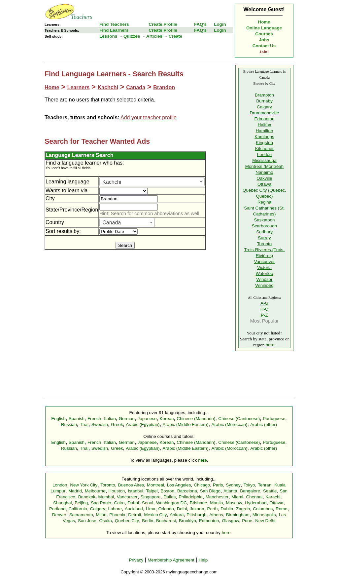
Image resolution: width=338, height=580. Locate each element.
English (58, 418)
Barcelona (187, 490)
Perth (212, 508)
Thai (84, 424)
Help (203, 560)
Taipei (152, 490)
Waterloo (264, 273)
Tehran (264, 485)
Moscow (234, 502)
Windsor (264, 279)
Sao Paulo (101, 502)
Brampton (264, 95)
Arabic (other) (263, 424)
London (264, 154)
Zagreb (243, 508)
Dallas (169, 496)
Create (176, 36)
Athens (216, 514)
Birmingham (238, 514)
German (127, 418)
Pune (247, 520)
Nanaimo (264, 172)
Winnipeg (264, 285)
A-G (264, 303)
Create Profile (163, 24)
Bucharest (166, 520)
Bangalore (250, 490)
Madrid (75, 490)
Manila (216, 502)
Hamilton (264, 130)
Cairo (119, 502)
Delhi (182, 508)
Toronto (264, 243)
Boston (167, 490)
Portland (57, 508)
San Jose (87, 520)
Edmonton (264, 118)
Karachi (272, 496)
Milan (101, 514)
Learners (78, 87)
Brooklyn (187, 520)
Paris (218, 485)
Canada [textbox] (111, 222)
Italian (110, 418)
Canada (135, 87)
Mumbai (106, 496)
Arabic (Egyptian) (142, 424)
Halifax (264, 124)
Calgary (264, 106)
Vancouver (264, 261)
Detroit (134, 514)
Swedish (99, 424)
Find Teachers (114, 24)
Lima (150, 508)
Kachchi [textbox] (111, 182)
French (94, 418)
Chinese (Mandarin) (196, 418)
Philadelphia (191, 496)
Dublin (226, 508)
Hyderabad (255, 502)
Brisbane (198, 502)
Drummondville (264, 112)
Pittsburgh (196, 514)
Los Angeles (179, 485)
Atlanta (230, 490)
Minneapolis (264, 514)
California (77, 508)
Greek (117, 424)
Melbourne (95, 490)
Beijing (81, 502)
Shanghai (62, 502)
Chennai (254, 496)
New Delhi (265, 520)
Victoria (264, 267)
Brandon (164, 87)
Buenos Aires (131, 485)
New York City (83, 485)
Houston (117, 490)
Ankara (177, 514)
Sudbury (264, 231)
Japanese (147, 418)
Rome (281, 508)
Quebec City (127, 520)
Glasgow (230, 520)
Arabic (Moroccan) (230, 424)
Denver (59, 514)
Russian (69, 424)
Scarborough (264, 225)
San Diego (210, 490)
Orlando (166, 508)
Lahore (115, 508)
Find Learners (113, 30)
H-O (264, 309)
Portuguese (274, 418)
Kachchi (108, 87)
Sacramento (81, 514)
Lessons (108, 36)
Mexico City (155, 514)
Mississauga (264, 160)
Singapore (151, 496)
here (270, 344)
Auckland (134, 508)
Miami (237, 496)
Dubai (133, 502)
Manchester (217, 496)
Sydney (233, 485)
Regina (264, 202)
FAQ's (200, 24)
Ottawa (264, 184)
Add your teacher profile (148, 117)
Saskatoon (264, 219)
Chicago (202, 485)
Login (220, 24)
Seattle (270, 490)
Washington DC (171, 502)
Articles (154, 36)
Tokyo (249, 485)
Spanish (76, 418)
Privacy (136, 560)
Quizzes (131, 36)
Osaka (105, 520)
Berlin (147, 520)
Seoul (147, 502)
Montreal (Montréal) (264, 166)
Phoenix (117, 514)
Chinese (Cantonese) (239, 418)
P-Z (264, 315)
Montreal (155, 485)
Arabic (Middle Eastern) (185, 424)
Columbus (263, 508)
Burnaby (264, 100)
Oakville (264, 178)
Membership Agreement (171, 560)
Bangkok (86, 496)
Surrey (264, 237)
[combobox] (152, 181)
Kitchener (264, 148)
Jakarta (197, 508)
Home (264, 21)
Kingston (264, 142)
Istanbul (135, 490)
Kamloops (264, 136)
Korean (166, 418)
